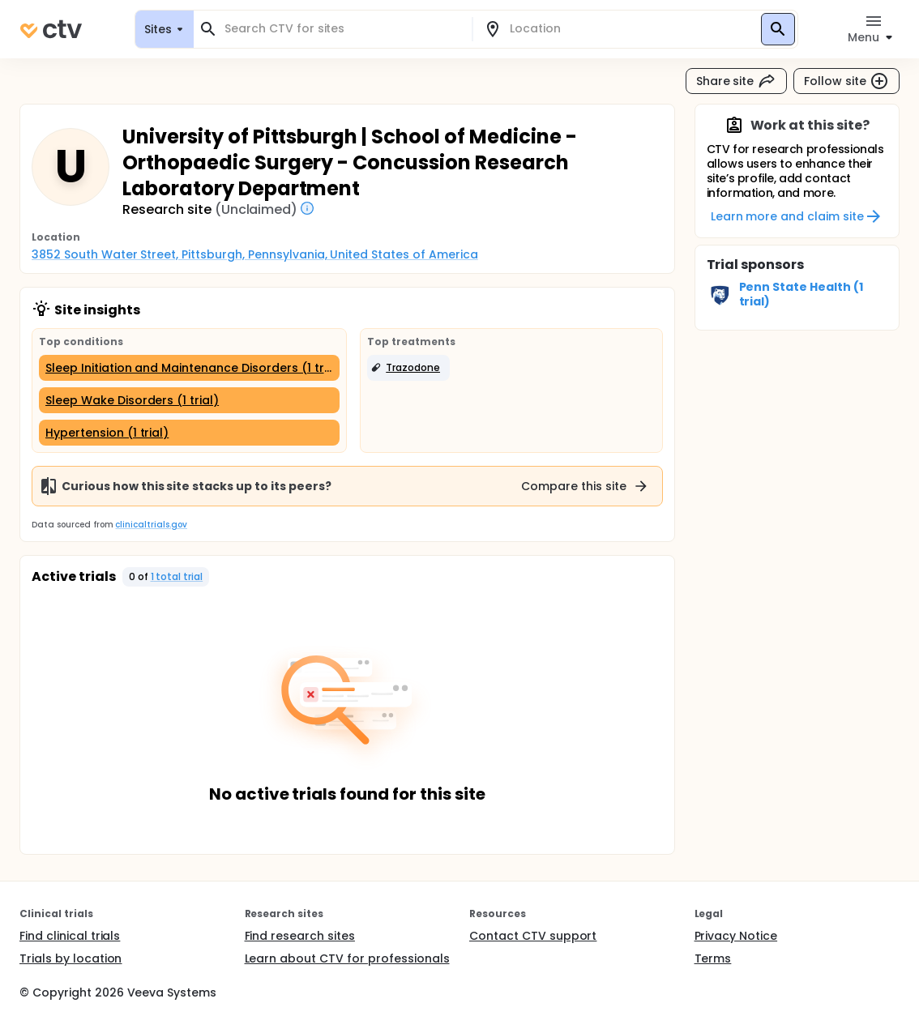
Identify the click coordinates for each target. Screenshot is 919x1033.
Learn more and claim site (797, 216)
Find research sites (300, 935)
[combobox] (342, 29)
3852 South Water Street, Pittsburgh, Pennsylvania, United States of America (255, 254)
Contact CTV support (532, 935)
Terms (713, 958)
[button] (408, 368)
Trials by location (70, 958)
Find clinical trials (69, 935)
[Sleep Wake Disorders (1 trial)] (189, 400)
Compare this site (585, 486)
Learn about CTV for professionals (347, 958)
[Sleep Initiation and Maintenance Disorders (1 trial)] (189, 368)
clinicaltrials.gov (150, 525)
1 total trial (177, 576)
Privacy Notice (736, 935)
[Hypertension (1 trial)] (189, 432)
